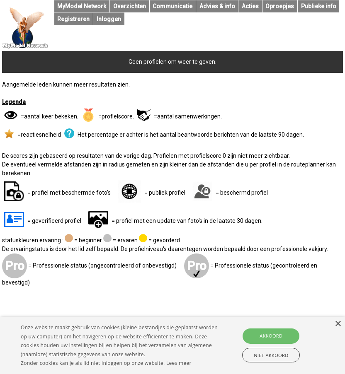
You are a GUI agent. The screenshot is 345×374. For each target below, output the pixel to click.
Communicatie (172, 6)
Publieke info (318, 6)
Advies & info (217, 6)
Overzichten (129, 6)
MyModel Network (81, 6)
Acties (250, 6)
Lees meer (179, 363)
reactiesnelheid (41, 134)
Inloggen (109, 19)
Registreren (73, 19)
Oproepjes (279, 6)
